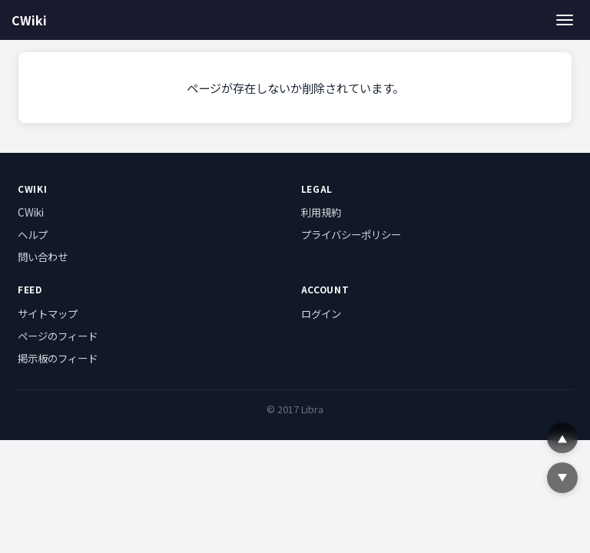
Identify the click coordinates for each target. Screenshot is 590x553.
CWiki (29, 20)
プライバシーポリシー (351, 234)
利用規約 (321, 212)
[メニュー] (565, 19)
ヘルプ (33, 234)
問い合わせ (43, 256)
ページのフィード (58, 335)
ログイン (321, 313)
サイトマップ (48, 313)
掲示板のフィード (58, 358)
